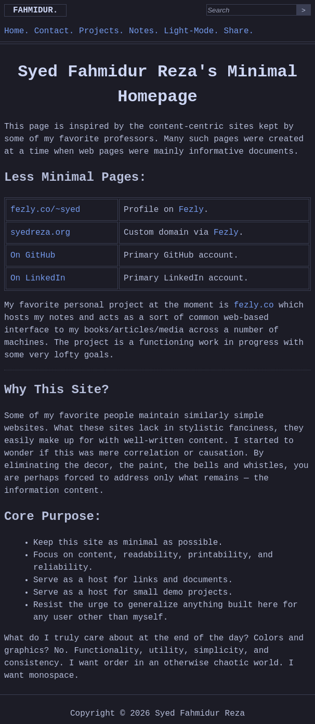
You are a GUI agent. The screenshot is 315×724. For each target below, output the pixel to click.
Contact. (54, 31)
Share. (239, 31)
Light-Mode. (191, 31)
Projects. (101, 31)
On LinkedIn (37, 278)
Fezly (191, 210)
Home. (16, 31)
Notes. (144, 31)
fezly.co (254, 305)
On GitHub (32, 255)
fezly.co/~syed (45, 210)
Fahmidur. (35, 10)
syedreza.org (40, 232)
